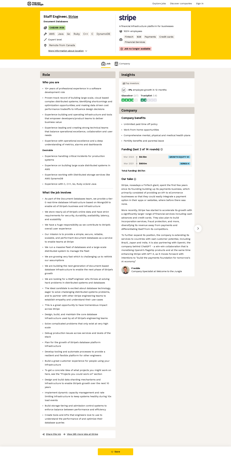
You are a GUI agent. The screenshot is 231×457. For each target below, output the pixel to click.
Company (122, 63)
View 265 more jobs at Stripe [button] (80, 434)
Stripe (73, 17)
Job (105, 63)
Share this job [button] (51, 434)
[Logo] (35, 4)
